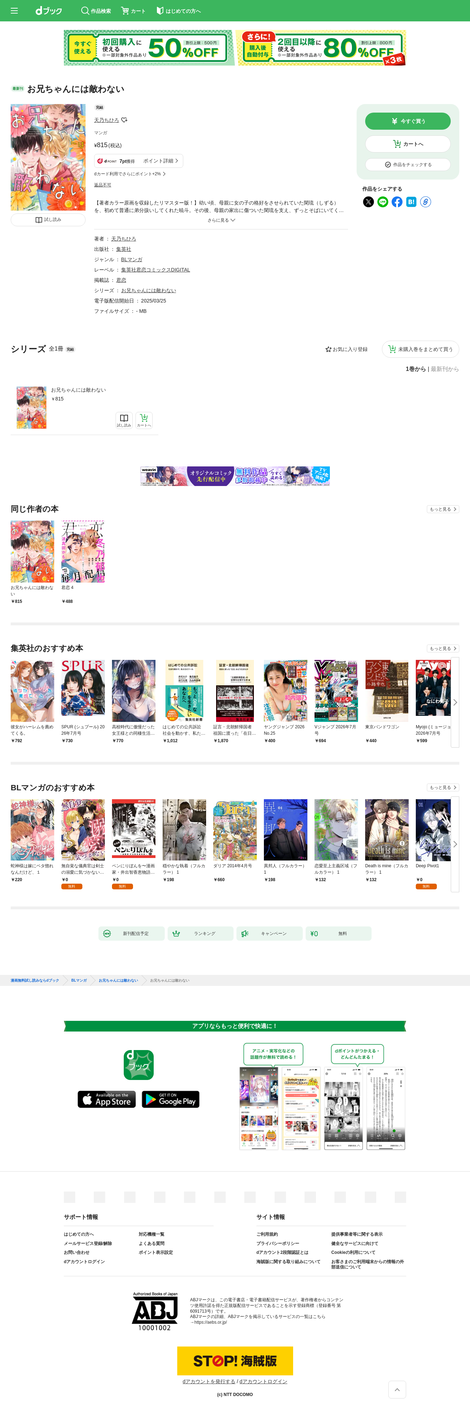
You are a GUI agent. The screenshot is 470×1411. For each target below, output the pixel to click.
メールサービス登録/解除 (88, 1243)
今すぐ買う (413, 121)
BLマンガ (131, 259)
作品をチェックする (412, 164)
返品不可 (102, 184)
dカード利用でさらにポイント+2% (127, 173)
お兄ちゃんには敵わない (78, 390)
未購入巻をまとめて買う (425, 349)
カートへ (413, 144)
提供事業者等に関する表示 (357, 1234)
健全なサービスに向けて (354, 1243)
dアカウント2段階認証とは (282, 1252)
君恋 (121, 280)
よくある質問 (151, 1243)
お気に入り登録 (350, 349)
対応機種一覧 (151, 1234)
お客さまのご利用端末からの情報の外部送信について (367, 1264)
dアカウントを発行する (209, 1381)
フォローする (124, 120)
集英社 (123, 249)
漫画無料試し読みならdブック (35, 980)
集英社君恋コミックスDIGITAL (155, 270)
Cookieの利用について (353, 1252)
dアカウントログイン (84, 1261)
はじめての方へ (79, 1234)
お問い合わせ (77, 1252)
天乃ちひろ (106, 120)
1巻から (416, 369)
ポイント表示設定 (156, 1252)
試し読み (52, 219)
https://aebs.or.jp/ (210, 1322)
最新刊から (445, 369)
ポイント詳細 (158, 161)
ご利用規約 (267, 1234)
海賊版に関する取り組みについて (288, 1261)
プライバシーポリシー (277, 1243)
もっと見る (440, 509)
